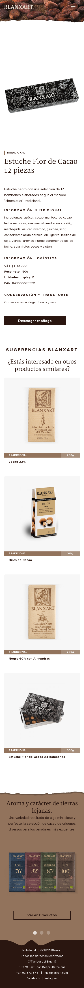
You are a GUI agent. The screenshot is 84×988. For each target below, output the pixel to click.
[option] (42, 92)
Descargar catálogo (35, 321)
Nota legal (29, 950)
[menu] (73, 8)
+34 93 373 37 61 (27, 972)
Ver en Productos (42, 915)
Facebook (33, 978)
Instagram (51, 978)
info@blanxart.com (56, 972)
